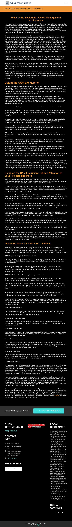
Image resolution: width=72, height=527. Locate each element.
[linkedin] (62, 512)
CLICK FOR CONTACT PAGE (48, 411)
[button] (19, 469)
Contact (56, 395)
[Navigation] (66, 3)
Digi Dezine (40, 525)
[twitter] (58, 512)
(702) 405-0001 (12, 458)
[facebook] (55, 512)
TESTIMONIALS (11, 431)
